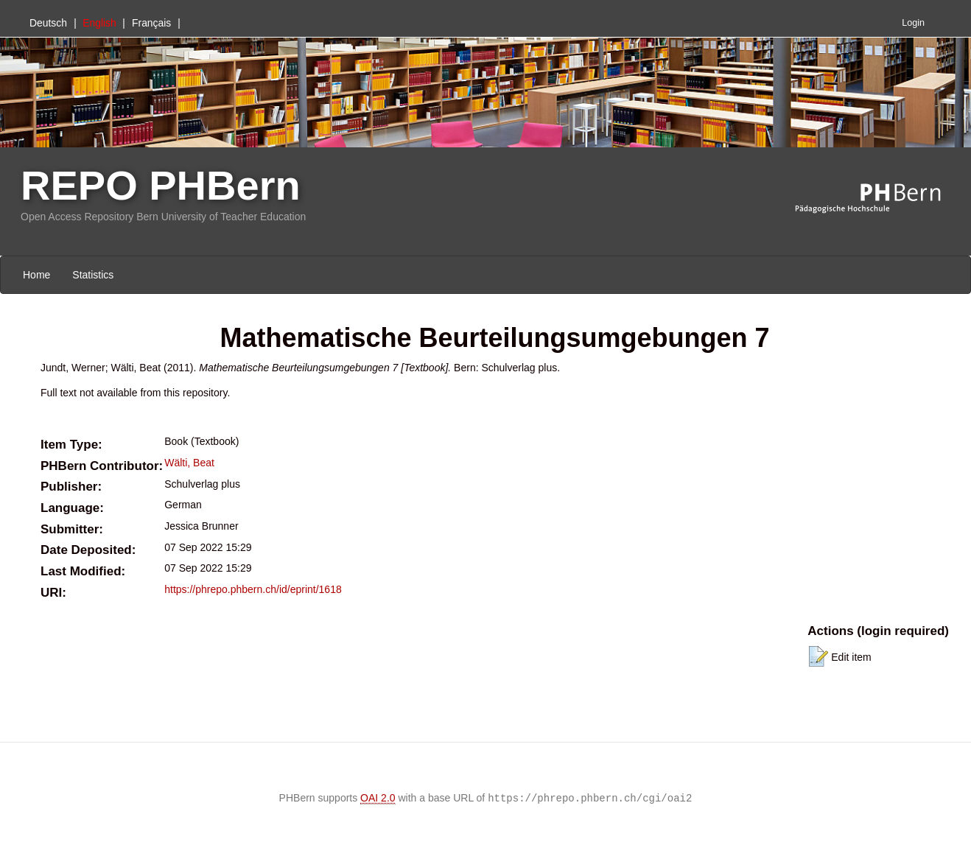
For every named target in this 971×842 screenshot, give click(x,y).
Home (36, 275)
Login (913, 23)
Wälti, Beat (189, 463)
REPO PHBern (161, 185)
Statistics (92, 275)
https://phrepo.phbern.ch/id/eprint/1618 (253, 589)
